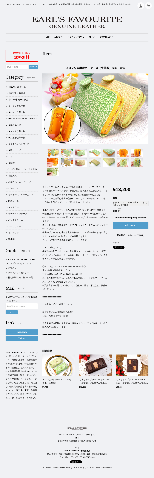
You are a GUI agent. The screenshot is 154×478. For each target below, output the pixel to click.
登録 (11, 312)
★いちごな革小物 (16, 112)
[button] (75, 37)
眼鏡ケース (13, 201)
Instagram (22, 332)
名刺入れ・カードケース (19, 182)
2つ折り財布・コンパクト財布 (22, 169)
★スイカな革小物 (16, 131)
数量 (115, 211)
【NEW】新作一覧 (17, 87)
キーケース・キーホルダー (21, 194)
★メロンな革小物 (16, 106)
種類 (115, 198)
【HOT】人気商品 (16, 93)
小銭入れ (12, 175)
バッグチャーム (15, 220)
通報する (116, 243)
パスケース (13, 188)
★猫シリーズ (14, 150)
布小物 (11, 239)
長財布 (11, 163)
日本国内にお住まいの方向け (130, 235)
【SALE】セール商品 (18, 99)
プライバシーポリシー (18, 273)
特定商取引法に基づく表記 (20, 277)
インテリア (13, 232)
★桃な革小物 (14, 125)
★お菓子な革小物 (16, 137)
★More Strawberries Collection (22, 118)
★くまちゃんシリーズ (18, 144)
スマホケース (14, 207)
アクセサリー (14, 226)
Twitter (21, 338)
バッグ (11, 156)
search (33, 66)
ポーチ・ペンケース (17, 213)
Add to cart (130, 225)
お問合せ (12, 268)
